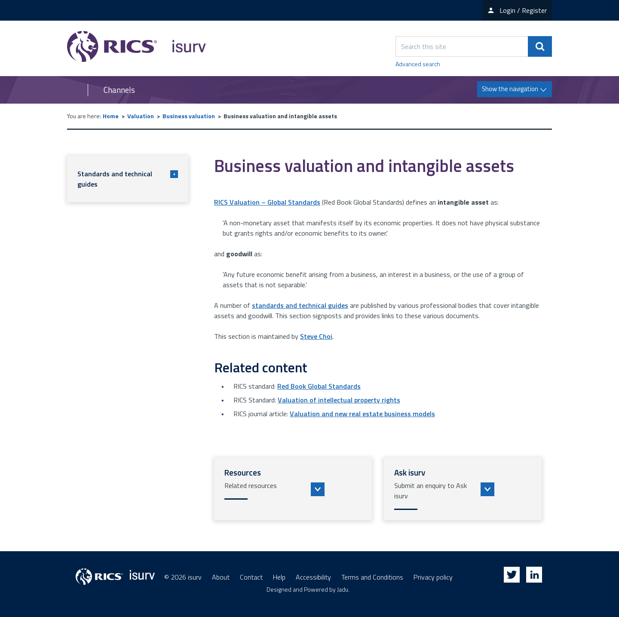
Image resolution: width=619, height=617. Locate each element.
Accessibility (313, 577)
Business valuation (188, 115)
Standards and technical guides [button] (127, 179)
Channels (119, 90)
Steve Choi (316, 336)
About (221, 577)
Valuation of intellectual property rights (339, 400)
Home (111, 115)
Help (279, 577)
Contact (251, 577)
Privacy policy (433, 577)
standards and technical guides (300, 305)
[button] (293, 488)
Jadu (342, 589)
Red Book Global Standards (319, 386)
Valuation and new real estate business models (362, 413)
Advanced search (417, 63)
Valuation (140, 115)
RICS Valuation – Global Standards (267, 202)
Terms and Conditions (372, 577)
